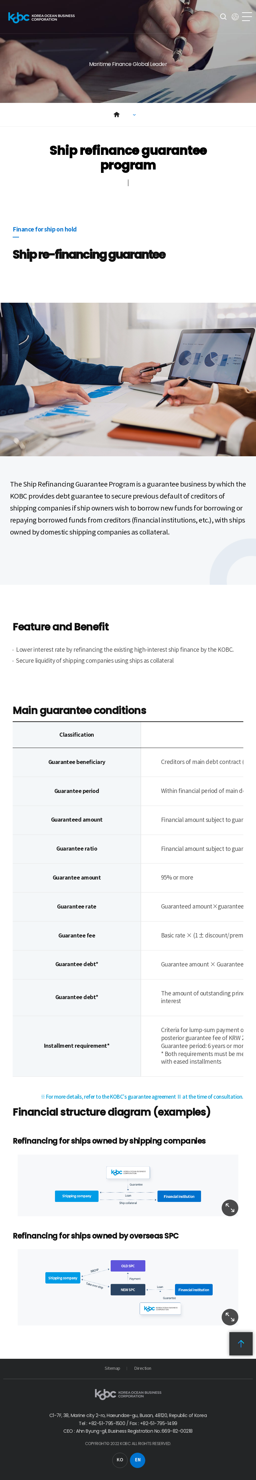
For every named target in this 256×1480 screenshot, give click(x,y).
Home (117, 114)
